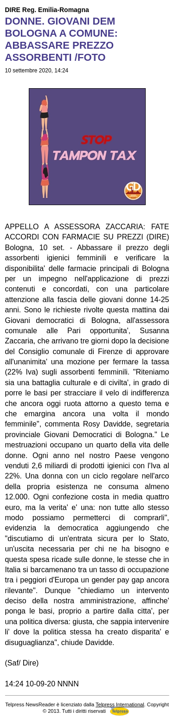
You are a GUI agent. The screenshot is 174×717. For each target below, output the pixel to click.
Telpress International (120, 704)
